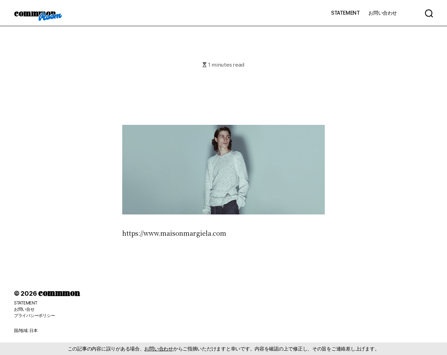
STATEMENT (345, 13)
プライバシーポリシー (34, 315)
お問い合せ (24, 309)
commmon (35, 12)
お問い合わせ (382, 13)
